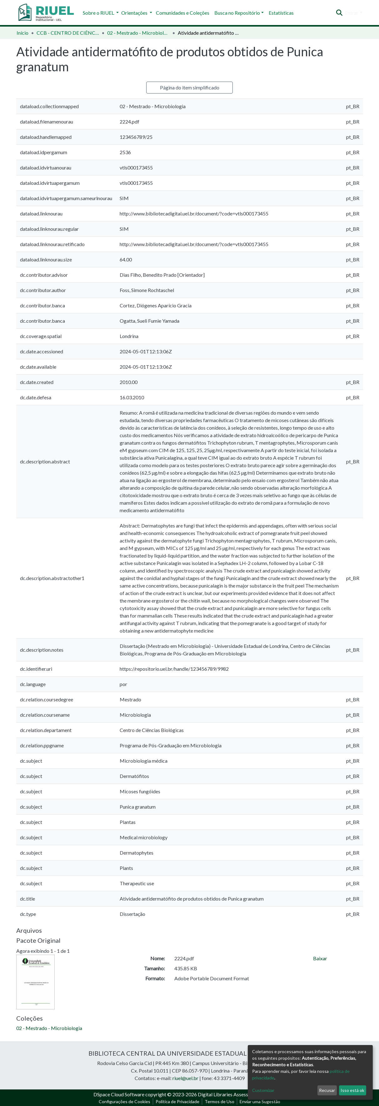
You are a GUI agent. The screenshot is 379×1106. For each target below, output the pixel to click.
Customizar (263, 1090)
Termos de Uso (219, 1101)
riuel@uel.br (185, 1078)
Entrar (351, 13)
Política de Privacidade (177, 1101)
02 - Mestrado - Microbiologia (138, 33)
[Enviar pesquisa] (339, 13)
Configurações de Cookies (124, 1101)
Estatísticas (281, 13)
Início (22, 33)
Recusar (327, 1090)
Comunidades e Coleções (182, 13)
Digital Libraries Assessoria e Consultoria (242, 1094)
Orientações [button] (134, 13)
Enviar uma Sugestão (260, 1101)
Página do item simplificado (189, 87)
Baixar (320, 958)
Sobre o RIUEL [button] (99, 13)
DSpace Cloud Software (118, 1094)
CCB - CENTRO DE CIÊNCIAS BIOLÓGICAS (68, 33)
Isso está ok (352, 1090)
